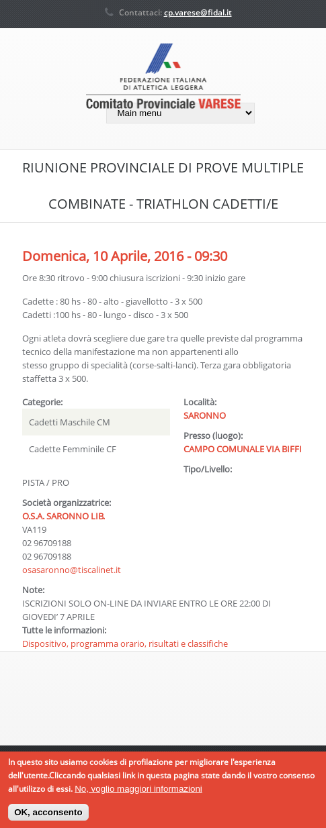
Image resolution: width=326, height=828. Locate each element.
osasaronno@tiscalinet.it (71, 570)
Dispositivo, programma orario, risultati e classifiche (125, 643)
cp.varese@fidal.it (198, 12)
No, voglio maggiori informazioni (138, 792)
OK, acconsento (48, 816)
